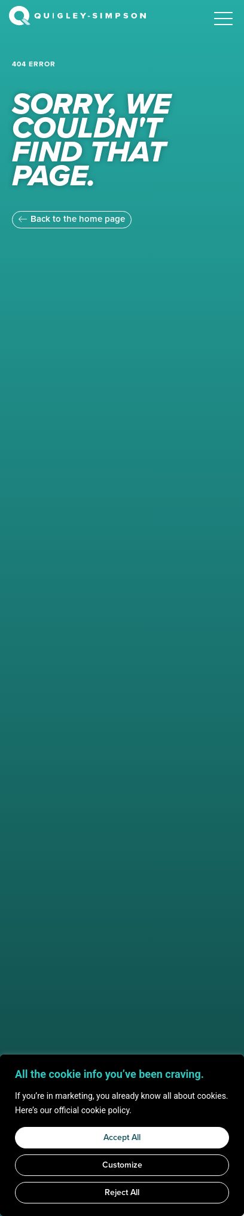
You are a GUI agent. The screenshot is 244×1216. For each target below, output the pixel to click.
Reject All (122, 1192)
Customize (122, 1165)
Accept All (122, 1137)
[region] (122, 1135)
